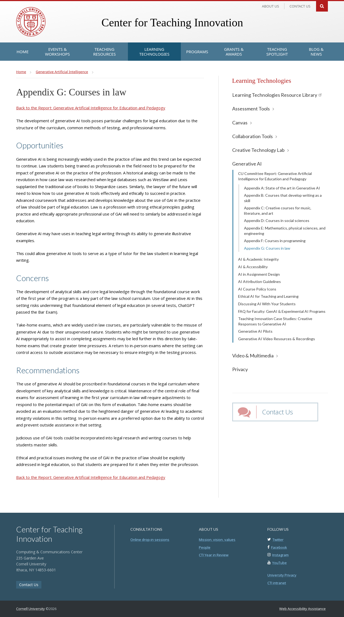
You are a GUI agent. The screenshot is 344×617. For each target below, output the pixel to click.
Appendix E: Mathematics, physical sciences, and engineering (284, 231)
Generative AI (247, 164)
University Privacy (281, 575)
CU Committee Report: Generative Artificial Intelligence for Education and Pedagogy (275, 176)
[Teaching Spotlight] (277, 51)
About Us (270, 6)
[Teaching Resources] (104, 51)
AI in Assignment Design (259, 274)
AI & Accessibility (253, 266)
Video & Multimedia (253, 355)
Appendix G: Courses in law (267, 248)
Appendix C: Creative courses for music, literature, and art (277, 211)
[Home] (23, 51)
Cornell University (30, 608)
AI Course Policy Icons (257, 289)
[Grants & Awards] (234, 51)
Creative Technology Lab (258, 150)
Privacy (240, 369)
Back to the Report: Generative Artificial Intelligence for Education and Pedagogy (90, 107)
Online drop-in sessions (149, 539)
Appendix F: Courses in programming (275, 240)
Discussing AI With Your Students (267, 304)
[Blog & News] (316, 51)
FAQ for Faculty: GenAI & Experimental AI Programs (281, 311)
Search (322, 6)
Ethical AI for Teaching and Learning (268, 296)
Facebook (279, 547)
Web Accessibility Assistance (302, 608)
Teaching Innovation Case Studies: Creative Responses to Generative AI (275, 321)
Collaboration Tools (252, 136)
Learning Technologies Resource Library (277, 95)
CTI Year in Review (213, 555)
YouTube (279, 562)
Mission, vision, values (217, 539)
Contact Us (277, 411)
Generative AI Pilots (255, 331)
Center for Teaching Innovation (172, 22)
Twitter (278, 539)
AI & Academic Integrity (258, 259)
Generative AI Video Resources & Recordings (276, 338)
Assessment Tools (251, 109)
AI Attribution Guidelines (259, 281)
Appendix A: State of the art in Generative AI (282, 188)
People (204, 547)
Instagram (280, 555)
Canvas (240, 122)
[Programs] (197, 51)
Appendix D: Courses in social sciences (276, 220)
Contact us (299, 6)
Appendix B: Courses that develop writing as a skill (283, 198)
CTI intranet (276, 582)
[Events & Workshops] (57, 51)
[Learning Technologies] (154, 51)
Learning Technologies (261, 80)
